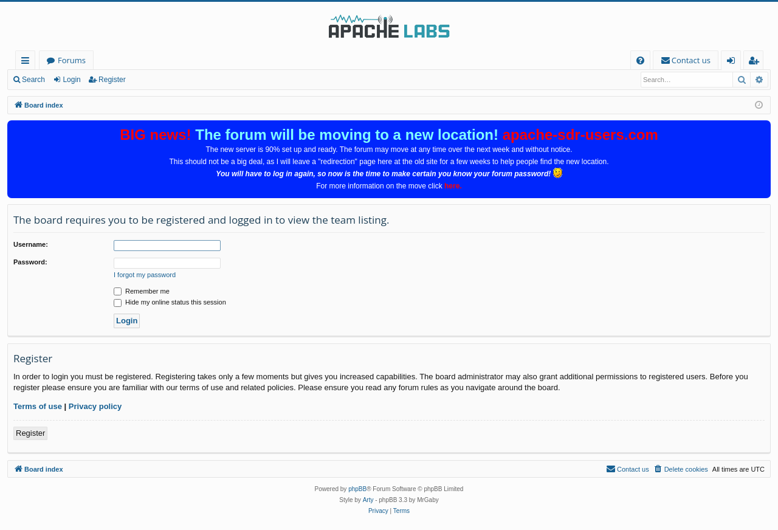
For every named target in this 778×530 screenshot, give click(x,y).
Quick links (28, 62)
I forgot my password (145, 274)
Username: (30, 244)
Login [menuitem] (733, 62)
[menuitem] (640, 60)
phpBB (357, 489)
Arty (368, 500)
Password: (30, 262)
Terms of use (37, 406)
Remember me (142, 291)
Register (112, 79)
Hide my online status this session (170, 302)
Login (71, 79)
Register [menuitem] (756, 62)
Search (33, 79)
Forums (72, 60)
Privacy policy (95, 406)
